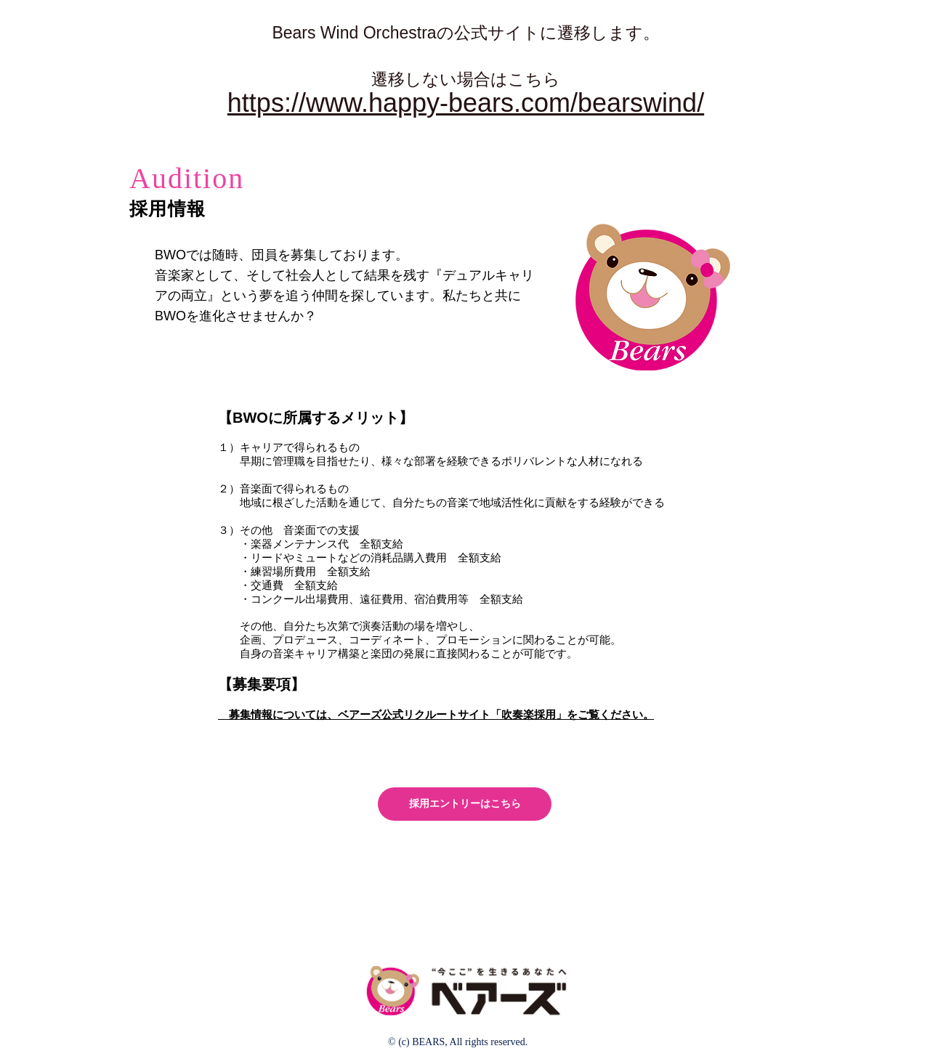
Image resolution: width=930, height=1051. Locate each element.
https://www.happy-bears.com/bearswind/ (465, 103)
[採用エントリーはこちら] (464, 804)
